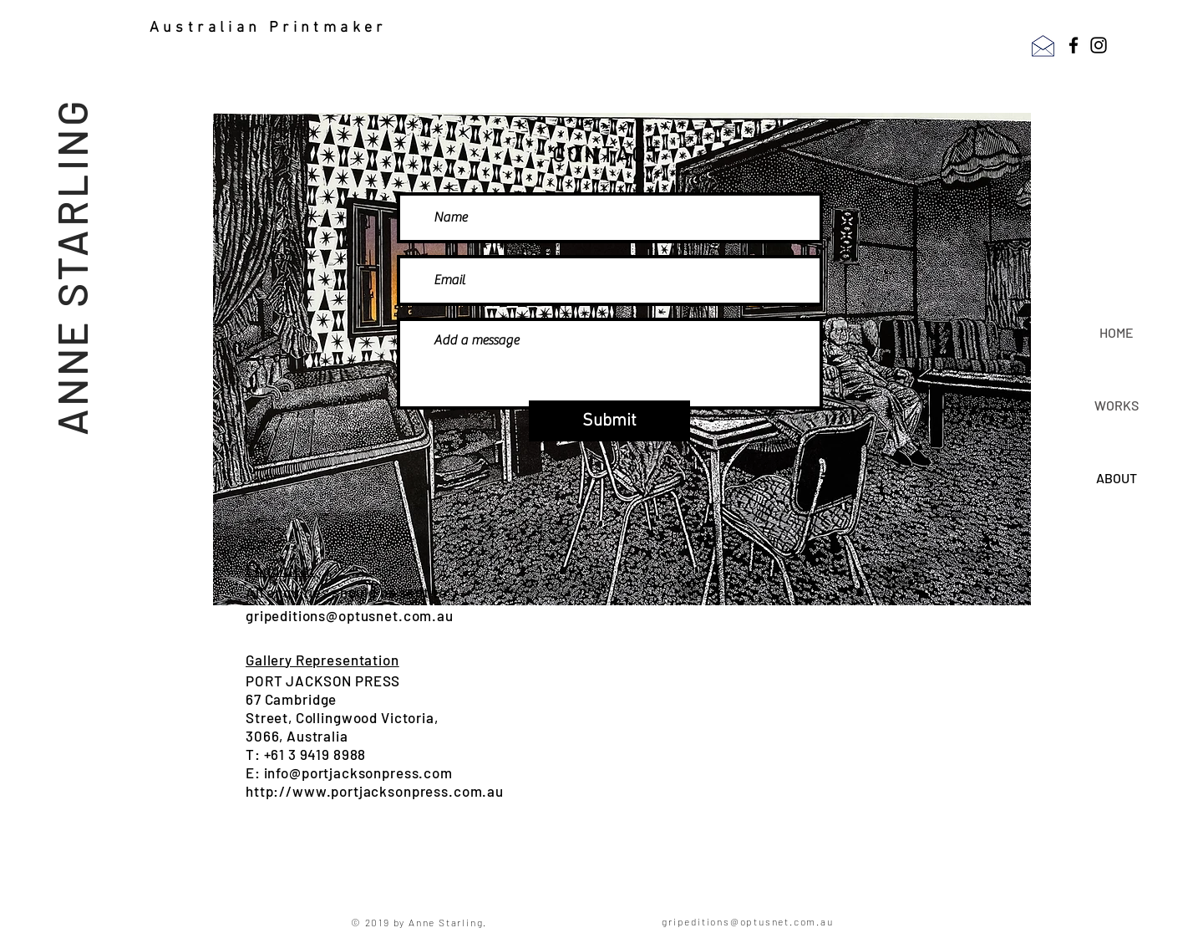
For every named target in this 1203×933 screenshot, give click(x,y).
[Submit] (609, 420)
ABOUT (1116, 478)
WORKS (1116, 405)
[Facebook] (1073, 45)
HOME (1116, 332)
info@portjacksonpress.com (358, 772)
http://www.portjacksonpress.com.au (375, 791)
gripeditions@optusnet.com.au (350, 615)
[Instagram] (1098, 45)
